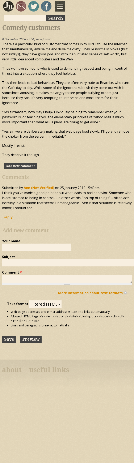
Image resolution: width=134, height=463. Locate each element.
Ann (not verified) (39, 187)
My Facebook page (46, 6)
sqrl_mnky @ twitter (33, 6)
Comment (12, 272)
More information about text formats (90, 293)
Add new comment (20, 166)
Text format (18, 303)
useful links (49, 370)
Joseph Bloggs (8, 6)
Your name (11, 241)
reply (8, 217)
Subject (8, 256)
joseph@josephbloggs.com (21, 6)
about (12, 370)
